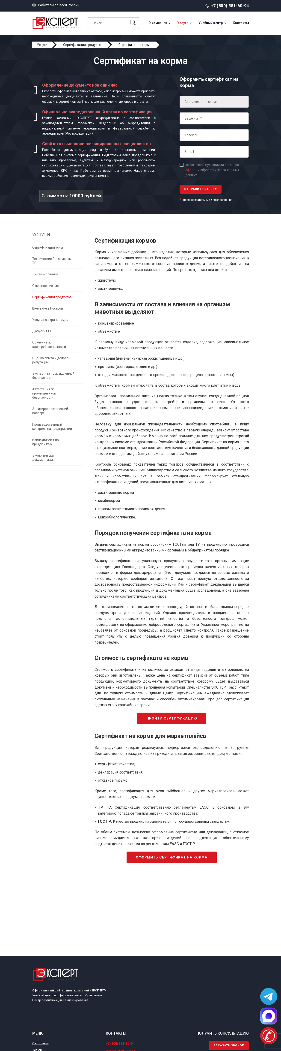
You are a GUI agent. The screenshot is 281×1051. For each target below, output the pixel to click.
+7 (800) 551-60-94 (230, 5)
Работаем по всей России (58, 5)
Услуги (182, 23)
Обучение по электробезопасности (49, 344)
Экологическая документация (44, 457)
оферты (191, 170)
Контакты (241, 23)
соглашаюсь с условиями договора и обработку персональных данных (212, 170)
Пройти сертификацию (171, 718)
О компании (157, 23)
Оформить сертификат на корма (171, 857)
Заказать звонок (229, 1045)
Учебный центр (210, 23)
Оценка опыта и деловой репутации (51, 360)
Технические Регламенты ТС (51, 261)
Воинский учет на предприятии (45, 442)
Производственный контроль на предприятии (52, 427)
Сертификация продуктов (52, 297)
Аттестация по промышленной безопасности (44, 393)
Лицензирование (45, 274)
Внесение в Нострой (47, 308)
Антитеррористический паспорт (50, 411)
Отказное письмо (45, 286)
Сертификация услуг (48, 247)
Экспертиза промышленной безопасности (53, 375)
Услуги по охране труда (50, 320)
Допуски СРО (42, 331)
